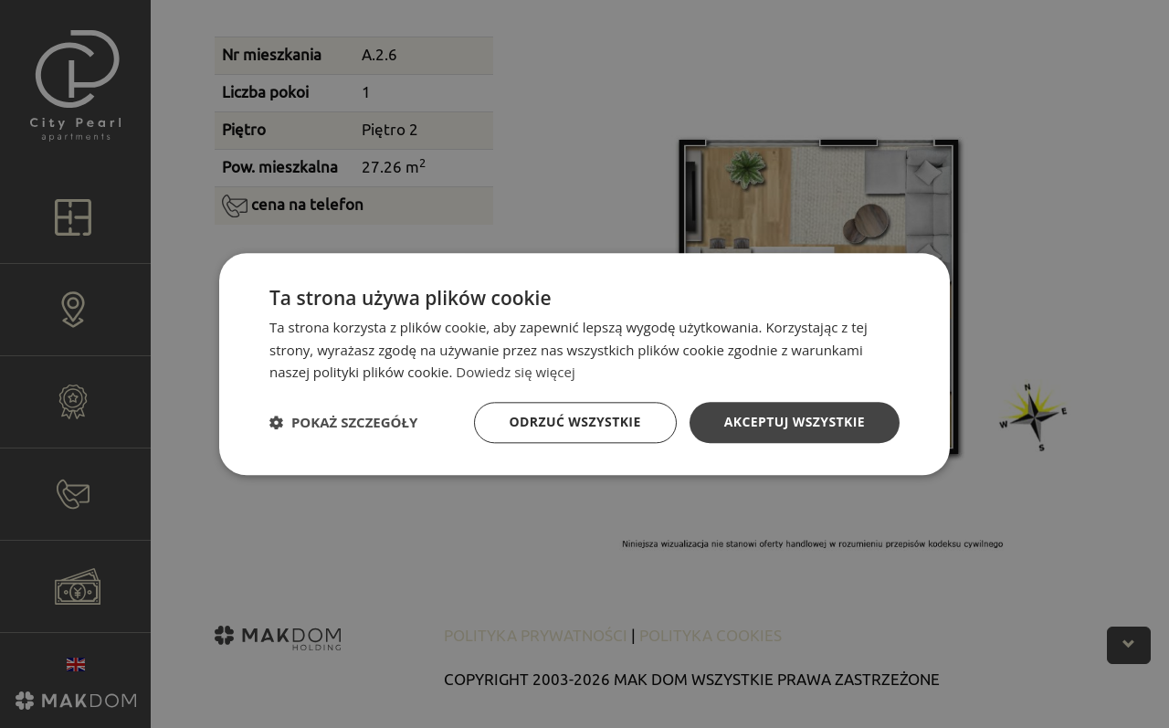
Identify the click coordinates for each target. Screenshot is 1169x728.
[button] (343, 423)
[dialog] (584, 364)
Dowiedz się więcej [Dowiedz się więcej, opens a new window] (515, 373)
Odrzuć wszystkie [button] (575, 421)
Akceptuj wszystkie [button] (794, 421)
